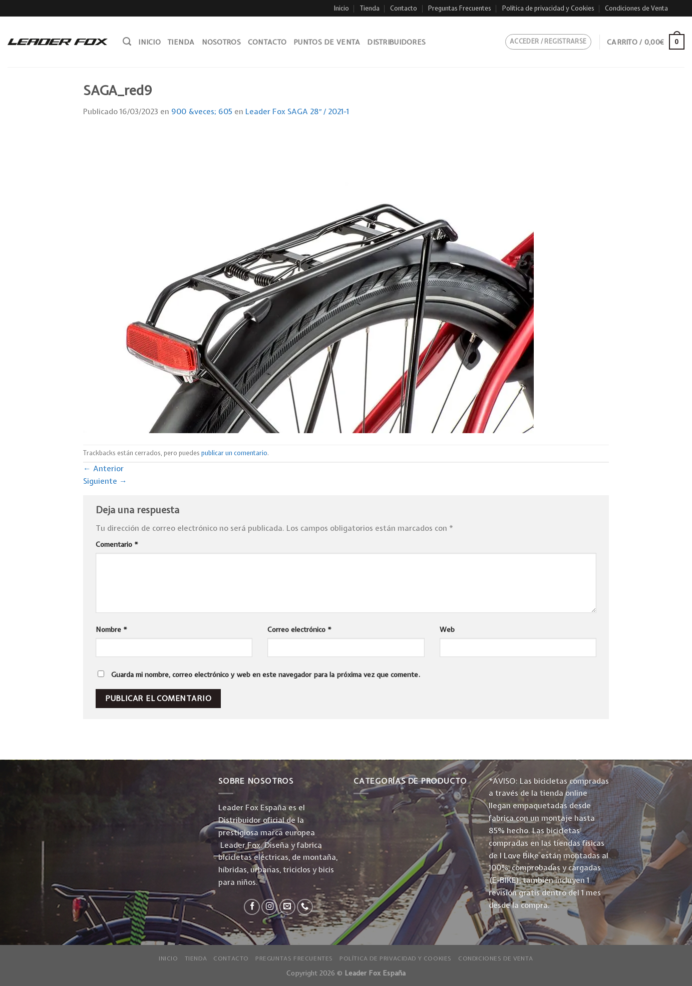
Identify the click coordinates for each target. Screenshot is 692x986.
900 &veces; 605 (201, 111)
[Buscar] (127, 42)
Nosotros (221, 42)
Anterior (103, 468)
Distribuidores (396, 42)
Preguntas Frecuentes (459, 8)
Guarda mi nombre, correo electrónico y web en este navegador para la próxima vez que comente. (265, 674)
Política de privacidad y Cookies (548, 8)
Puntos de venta (326, 42)
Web (447, 629)
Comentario (117, 544)
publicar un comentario (234, 453)
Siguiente (105, 481)
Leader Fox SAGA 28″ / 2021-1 (297, 111)
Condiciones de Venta (636, 8)
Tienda (370, 8)
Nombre (111, 629)
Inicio (341, 8)
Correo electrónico (299, 629)
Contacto (403, 8)
